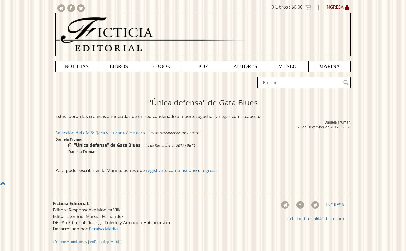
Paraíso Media (103, 229)
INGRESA (337, 7)
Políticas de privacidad (106, 242)
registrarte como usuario (171, 170)
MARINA (329, 66)
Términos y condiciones (70, 242)
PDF (203, 66)
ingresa (209, 170)
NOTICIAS (76, 66)
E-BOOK (161, 66)
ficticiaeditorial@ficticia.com (315, 219)
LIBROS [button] (119, 66)
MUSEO (287, 66)
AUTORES (245, 66)
